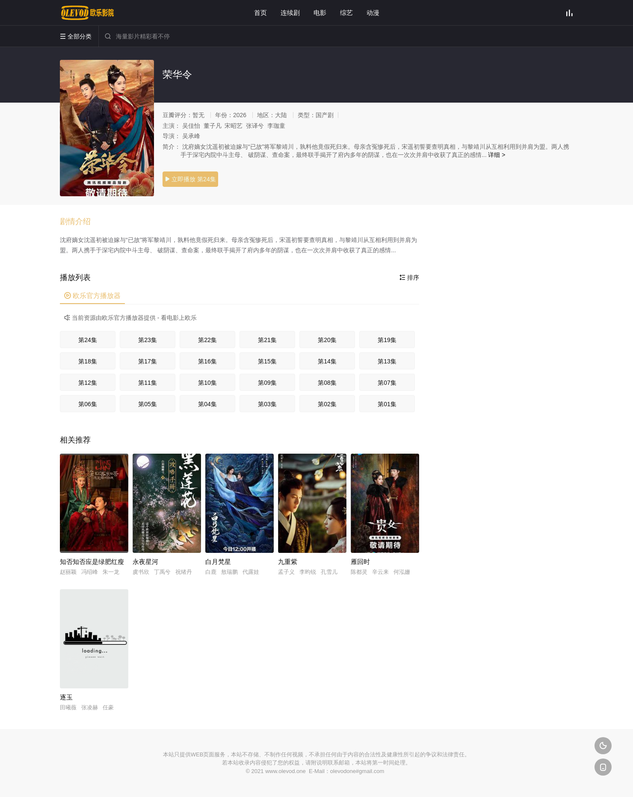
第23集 (147, 340)
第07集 (387, 382)
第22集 (207, 340)
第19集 (387, 340)
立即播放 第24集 (190, 179)
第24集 (87, 340)
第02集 (327, 404)
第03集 (267, 404)
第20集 (327, 340)
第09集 (267, 382)
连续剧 (290, 12)
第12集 (87, 382)
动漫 (373, 12)
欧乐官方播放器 (92, 295)
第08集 (327, 382)
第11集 (147, 382)
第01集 (387, 404)
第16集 (207, 361)
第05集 (147, 404)
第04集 (207, 404)
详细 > (496, 154)
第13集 (387, 361)
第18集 (87, 361)
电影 (320, 12)
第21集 (267, 340)
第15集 (267, 361)
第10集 (207, 382)
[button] (79, 222)
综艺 (346, 12)
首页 (260, 12)
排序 (409, 277)
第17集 (147, 361)
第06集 (87, 404)
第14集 (327, 361)
